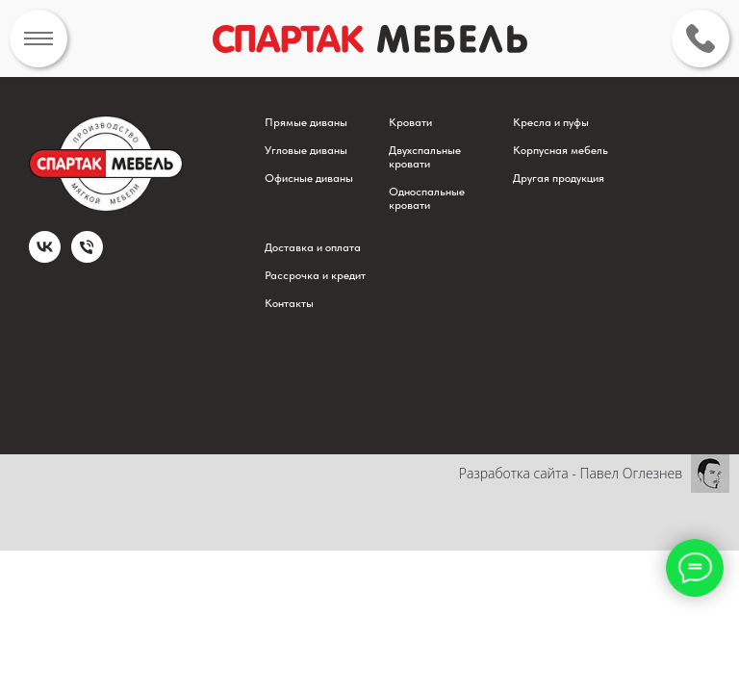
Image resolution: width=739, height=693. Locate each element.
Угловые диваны (306, 150)
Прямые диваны (306, 122)
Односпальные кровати (427, 198)
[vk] (45, 257)
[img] (38, 38)
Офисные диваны (309, 178)
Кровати (410, 122)
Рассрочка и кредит (315, 275)
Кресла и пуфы (551, 122)
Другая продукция (558, 178)
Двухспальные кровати (425, 156)
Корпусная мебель (560, 150)
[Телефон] (87, 257)
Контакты (289, 303)
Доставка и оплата (313, 247)
